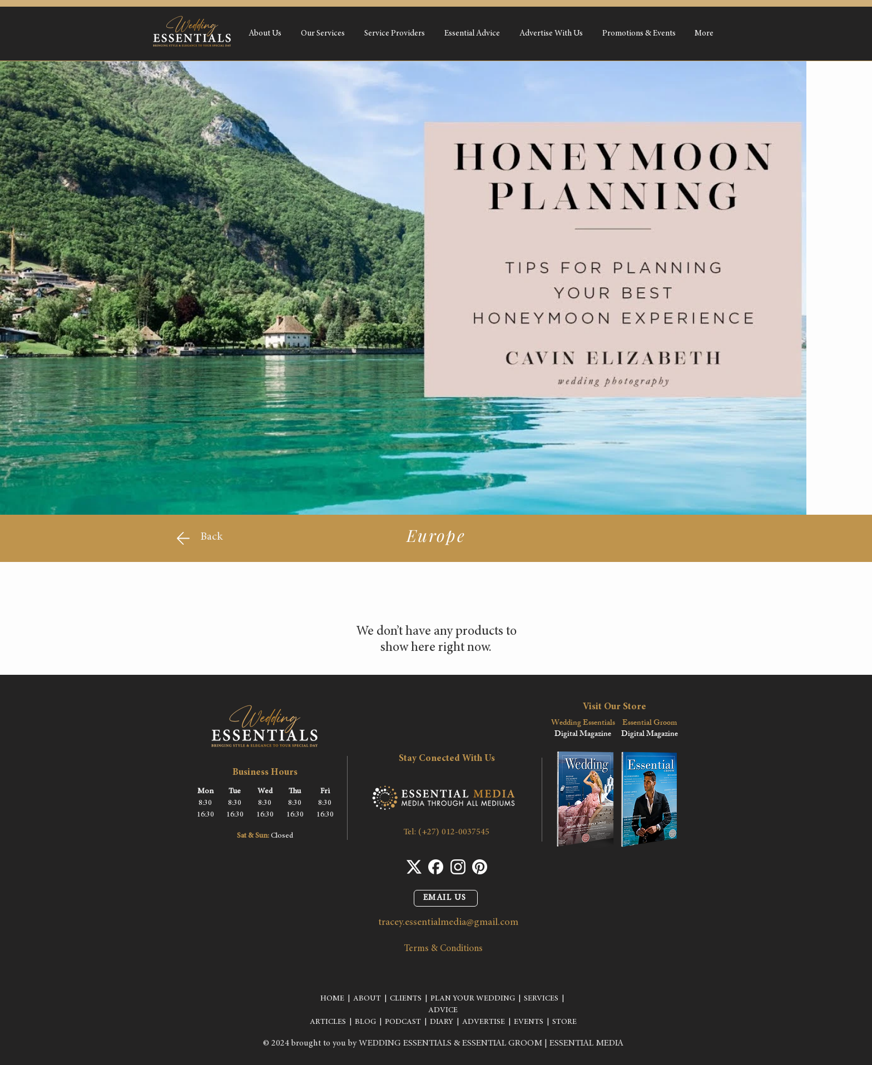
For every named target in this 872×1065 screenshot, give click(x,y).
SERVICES (541, 999)
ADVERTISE (483, 1022)
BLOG (365, 1022)
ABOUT (367, 999)
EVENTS (528, 1022)
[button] (322, 34)
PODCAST (403, 1022)
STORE (564, 1022)
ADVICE (443, 1010)
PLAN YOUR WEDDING (472, 999)
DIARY (441, 1022)
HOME (332, 999)
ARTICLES (328, 1022)
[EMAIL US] (446, 898)
